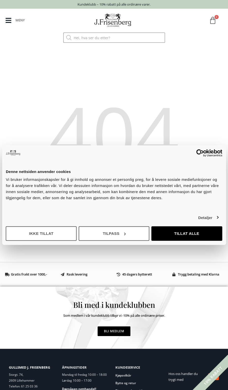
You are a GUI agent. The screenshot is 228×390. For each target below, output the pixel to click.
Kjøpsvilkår (123, 375)
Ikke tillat (41, 233)
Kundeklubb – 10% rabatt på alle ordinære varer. (114, 4)
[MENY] (8, 20)
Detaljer (205, 217)
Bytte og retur (125, 383)
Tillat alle (186, 233)
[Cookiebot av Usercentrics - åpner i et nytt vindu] (200, 153)
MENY (20, 20)
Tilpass (114, 233)
